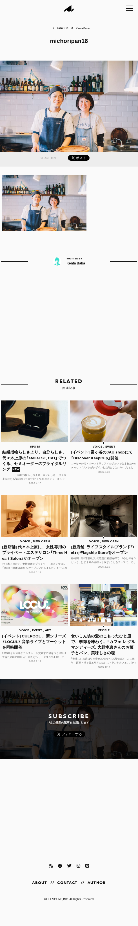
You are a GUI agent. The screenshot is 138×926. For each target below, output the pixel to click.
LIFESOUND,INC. (57, 899)
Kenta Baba (83, 28)
